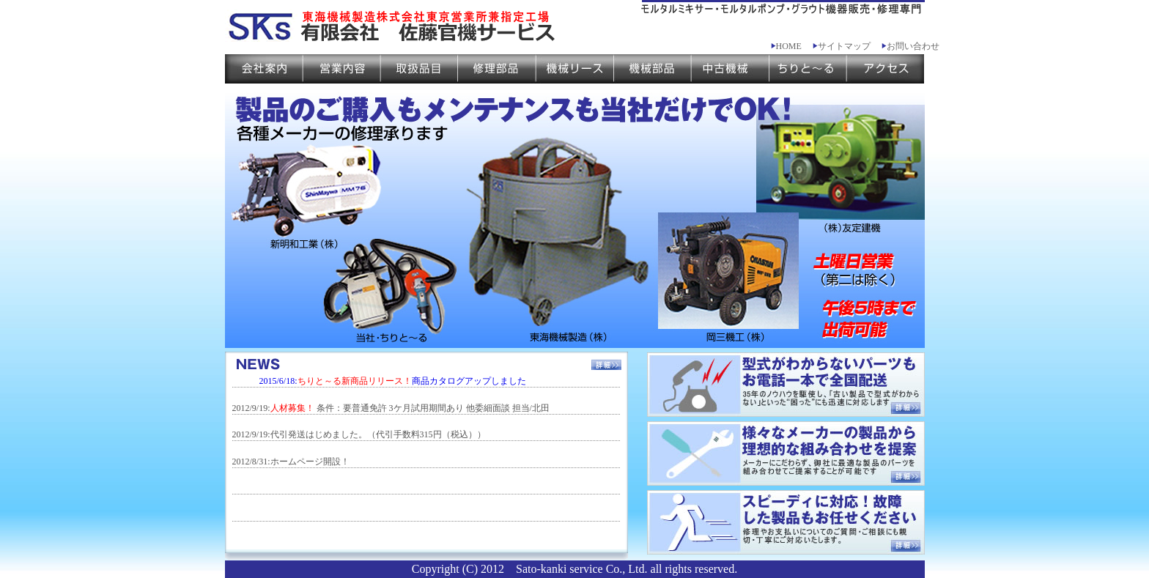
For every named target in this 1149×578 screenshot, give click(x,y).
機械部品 (652, 69)
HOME (786, 46)
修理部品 (497, 69)
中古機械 (730, 69)
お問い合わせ (910, 46)
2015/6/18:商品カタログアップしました (392, 381)
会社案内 (264, 69)
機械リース (574, 69)
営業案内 (341, 69)
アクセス (885, 69)
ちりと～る (807, 69)
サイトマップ (842, 46)
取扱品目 (419, 69)
